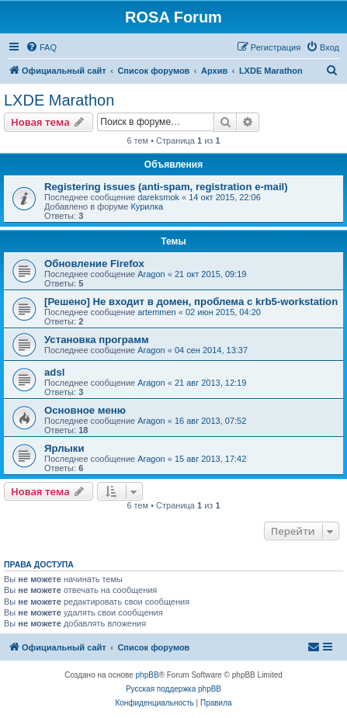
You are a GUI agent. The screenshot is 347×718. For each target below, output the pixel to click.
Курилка (146, 206)
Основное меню (85, 410)
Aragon (151, 274)
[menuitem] (41, 47)
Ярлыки (64, 448)
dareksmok (158, 197)
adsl (54, 372)
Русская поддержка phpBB (173, 689)
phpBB (147, 675)
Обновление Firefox (94, 263)
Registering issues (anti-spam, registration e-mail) (166, 187)
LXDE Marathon (59, 100)
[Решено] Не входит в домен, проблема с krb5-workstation (191, 301)
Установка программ (96, 339)
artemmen (156, 312)
